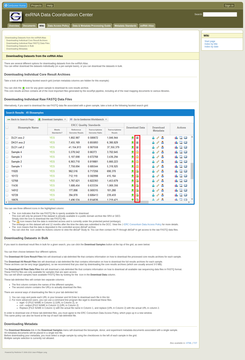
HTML (189, 343)
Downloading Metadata (16, 49)
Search (198, 14)
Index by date (211, 46)
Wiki (41, 25)
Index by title (211, 44)
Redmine (17, 352)
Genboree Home (17, 5)
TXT (195, 343)
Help (50, 5)
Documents (29, 25)
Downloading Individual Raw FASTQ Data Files (28, 43)
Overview (14, 25)
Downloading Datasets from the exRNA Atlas (25, 38)
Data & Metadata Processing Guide (92, 25)
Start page (210, 41)
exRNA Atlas (147, 25)
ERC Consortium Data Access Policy (142, 224)
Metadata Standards (125, 25)
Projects (36, 5)
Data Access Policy (58, 25)
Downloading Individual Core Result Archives (26, 40)
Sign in (229, 5)
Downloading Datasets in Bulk (20, 46)
